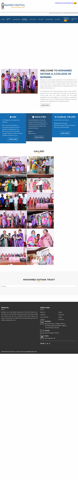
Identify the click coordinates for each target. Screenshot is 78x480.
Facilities (33, 19)
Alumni (57, 19)
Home (3, 19)
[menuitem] (3, 19)
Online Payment (66, 19)
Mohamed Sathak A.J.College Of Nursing (16, 351)
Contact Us (74, 19)
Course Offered (25, 19)
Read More (45, 105)
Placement (49, 19)
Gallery (41, 19)
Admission (16, 19)
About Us (9, 19)
